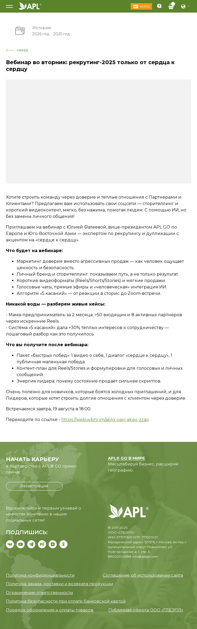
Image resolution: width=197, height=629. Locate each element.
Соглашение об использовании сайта (143, 575)
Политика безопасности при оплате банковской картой (66, 601)
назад (17, 50)
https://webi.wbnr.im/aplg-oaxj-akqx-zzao (105, 419)
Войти (144, 6)
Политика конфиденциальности (40, 575)
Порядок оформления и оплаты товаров (49, 609)
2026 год (40, 34)
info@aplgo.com (145, 556)
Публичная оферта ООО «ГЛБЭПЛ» (145, 609)
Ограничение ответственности (39, 592)
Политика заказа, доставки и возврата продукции (59, 583)
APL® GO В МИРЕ (126, 458)
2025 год (61, 34)
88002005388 (119, 556)
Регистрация (34, 485)
